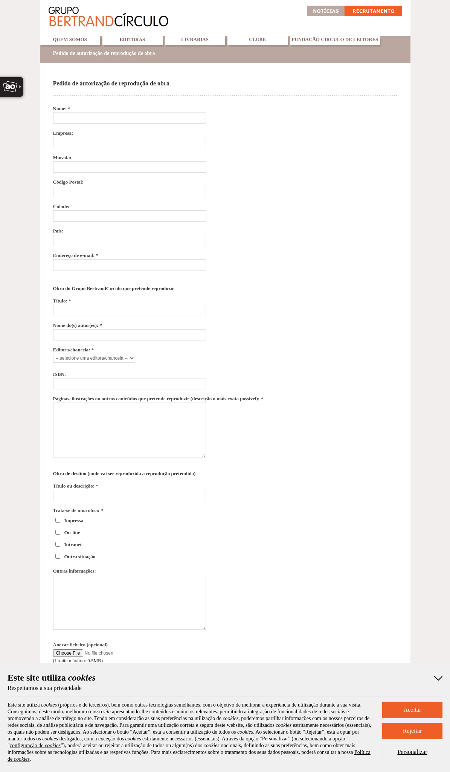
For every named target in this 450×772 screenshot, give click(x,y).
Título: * (62, 301)
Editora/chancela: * (73, 350)
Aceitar (412, 710)
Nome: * (62, 108)
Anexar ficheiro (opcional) (80, 644)
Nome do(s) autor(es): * (77, 325)
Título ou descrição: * (75, 486)
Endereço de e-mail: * (76, 255)
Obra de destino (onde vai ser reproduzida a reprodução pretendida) (124, 473)
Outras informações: (74, 571)
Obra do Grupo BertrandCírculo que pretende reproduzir (113, 288)
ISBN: (59, 374)
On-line (72, 532)
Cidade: (61, 206)
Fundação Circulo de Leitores (335, 39)
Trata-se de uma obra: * (78, 510)
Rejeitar (412, 731)
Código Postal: (68, 182)
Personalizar (412, 752)
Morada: (62, 157)
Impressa (74, 520)
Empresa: (63, 133)
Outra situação (80, 556)
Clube (257, 39)
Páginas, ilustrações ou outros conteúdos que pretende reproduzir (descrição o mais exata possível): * (158, 398)
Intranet (73, 544)
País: (58, 231)
